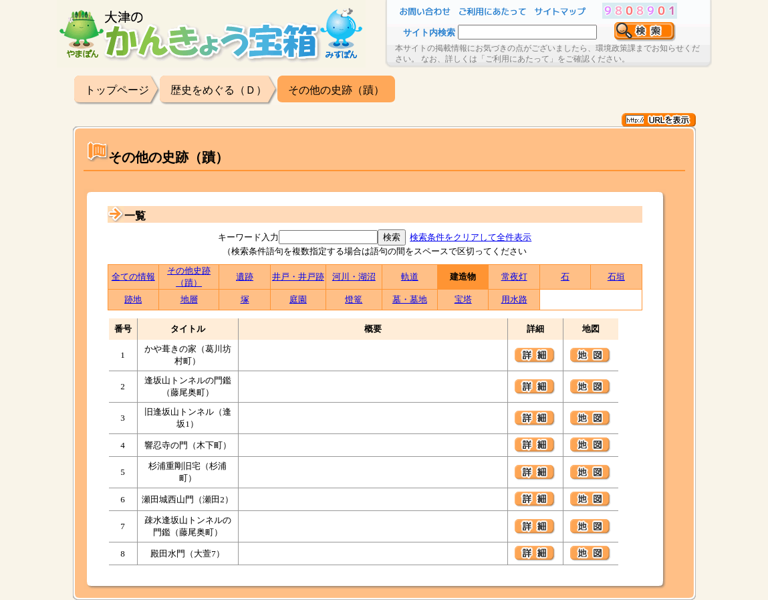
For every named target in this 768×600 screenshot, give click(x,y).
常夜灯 (514, 277)
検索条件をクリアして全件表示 (470, 237)
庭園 (298, 299)
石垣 (616, 277)
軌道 (409, 277)
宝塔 (463, 299)
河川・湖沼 (354, 277)
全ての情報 (133, 277)
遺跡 (244, 277)
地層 (189, 299)
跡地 (133, 299)
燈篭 (353, 299)
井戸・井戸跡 (298, 277)
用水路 (514, 299)
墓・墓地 (409, 299)
